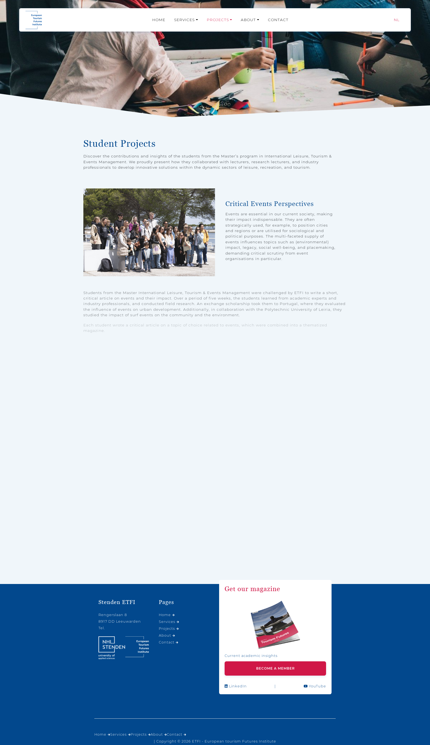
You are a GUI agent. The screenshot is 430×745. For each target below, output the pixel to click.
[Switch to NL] (396, 19)
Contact (278, 20)
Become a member (275, 668)
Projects (218, 20)
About (248, 20)
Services (184, 20)
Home (158, 20)
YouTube (315, 686)
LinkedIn (236, 686)
